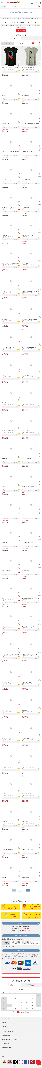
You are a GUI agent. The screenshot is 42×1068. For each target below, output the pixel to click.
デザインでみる (20, 43)
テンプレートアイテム (31, 38)
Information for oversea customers (21, 12)
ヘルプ (21, 975)
